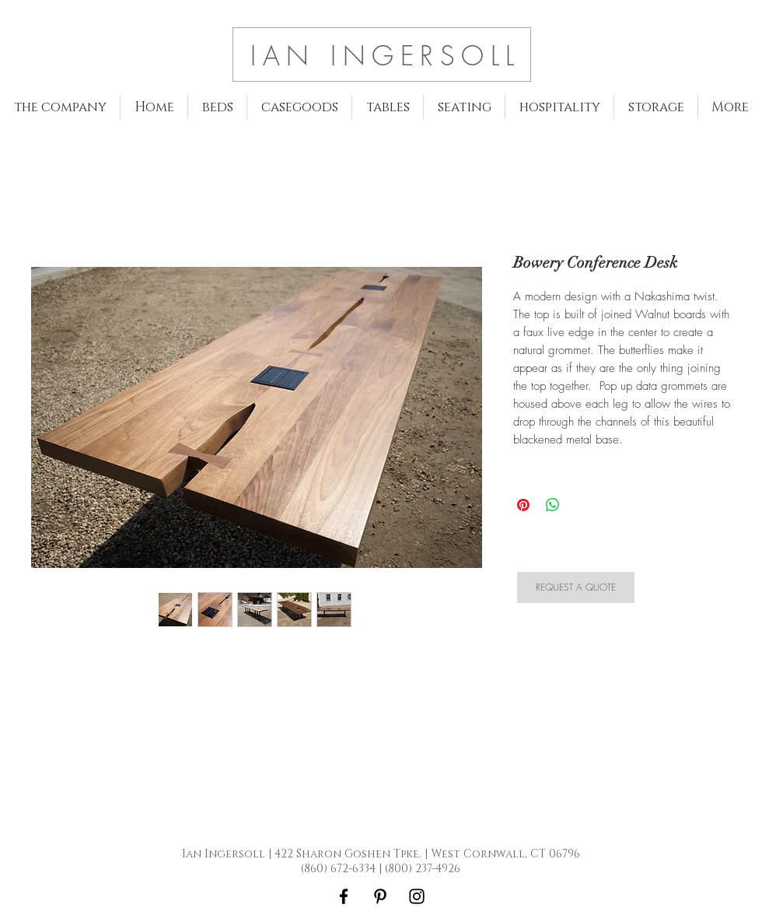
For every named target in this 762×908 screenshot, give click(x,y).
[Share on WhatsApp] (553, 505)
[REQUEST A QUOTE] (575, 587)
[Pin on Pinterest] (523, 505)
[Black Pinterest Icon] (380, 896)
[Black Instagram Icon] (417, 896)
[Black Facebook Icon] (344, 896)
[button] (217, 107)
